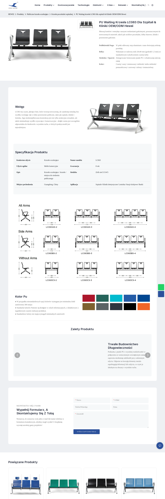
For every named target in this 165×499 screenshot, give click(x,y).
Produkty (20, 14)
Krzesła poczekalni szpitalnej (62, 14)
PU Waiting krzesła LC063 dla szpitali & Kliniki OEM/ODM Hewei (101, 14)
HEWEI (11, 14)
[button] (145, 5)
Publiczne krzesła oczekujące (37, 14)
